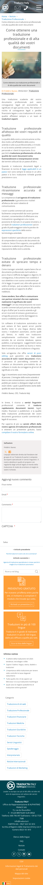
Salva (5, 542)
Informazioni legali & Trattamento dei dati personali (21, 867)
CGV (21, 861)
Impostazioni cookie (21, 878)
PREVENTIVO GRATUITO (21, 588)
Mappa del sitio (21, 873)
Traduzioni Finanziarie (16, 717)
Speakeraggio (13, 748)
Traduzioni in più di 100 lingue (22, 626)
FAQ (21, 841)
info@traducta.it (22, 821)
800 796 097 (15, 815)
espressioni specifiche (11, 230)
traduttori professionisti (21, 224)
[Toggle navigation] (38, 7)
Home (4, 16)
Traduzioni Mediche (15, 723)
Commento (6, 504)
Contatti (21, 850)
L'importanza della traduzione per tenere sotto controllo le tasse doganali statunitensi (22, 673)
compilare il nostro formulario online (18, 432)
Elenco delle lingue (22, 837)
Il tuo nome (7, 484)
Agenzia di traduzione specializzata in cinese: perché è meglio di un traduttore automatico (21, 563)
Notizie (13, 16)
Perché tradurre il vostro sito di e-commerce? (21, 554)
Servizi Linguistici (14, 742)
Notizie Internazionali (16, 761)
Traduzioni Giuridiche (16, 729)
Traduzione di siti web (16, 704)
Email (4, 494)
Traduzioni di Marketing (17, 768)
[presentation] (19, 533)
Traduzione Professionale (13, 19)
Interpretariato (13, 755)
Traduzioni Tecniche (15, 736)
